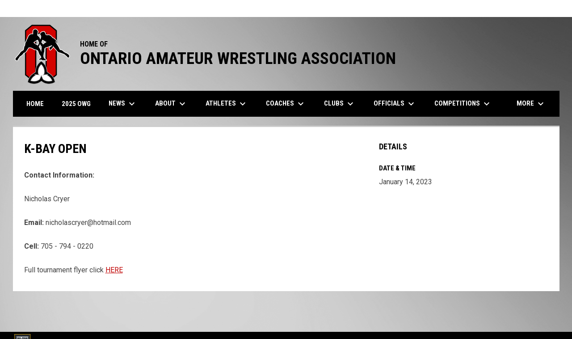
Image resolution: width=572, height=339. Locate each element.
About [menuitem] (171, 103)
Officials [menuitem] (395, 103)
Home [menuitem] (35, 104)
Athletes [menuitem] (227, 103)
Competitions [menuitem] (463, 103)
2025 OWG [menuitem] (76, 104)
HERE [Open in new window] (114, 270)
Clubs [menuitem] (340, 103)
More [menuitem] (531, 103)
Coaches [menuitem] (286, 103)
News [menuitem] (123, 103)
